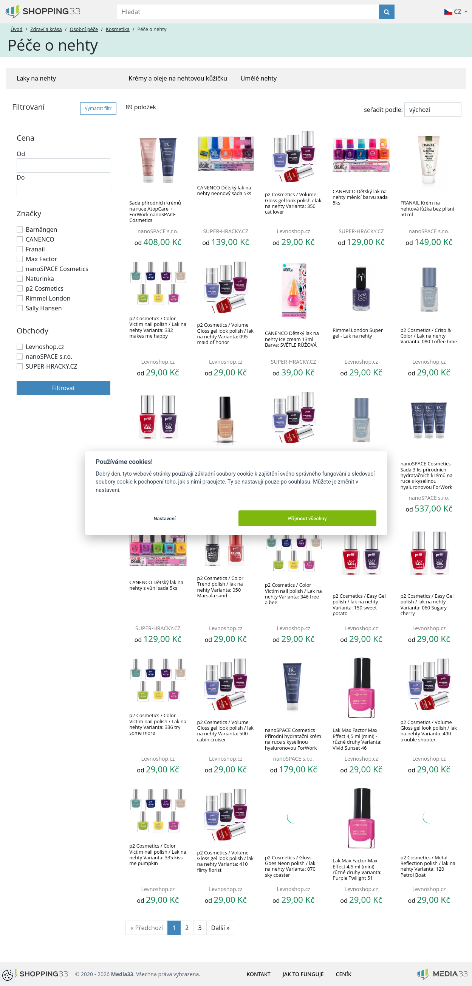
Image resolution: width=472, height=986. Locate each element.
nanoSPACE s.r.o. (49, 356)
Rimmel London (48, 298)
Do (21, 177)
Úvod (16, 29)
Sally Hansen (44, 308)
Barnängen (41, 229)
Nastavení (164, 518)
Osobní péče (84, 29)
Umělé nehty (259, 78)
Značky (29, 213)
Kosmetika (118, 29)
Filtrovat (63, 388)
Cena (25, 138)
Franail (35, 249)
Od (21, 154)
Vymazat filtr (98, 108)
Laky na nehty (36, 78)
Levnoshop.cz (45, 347)
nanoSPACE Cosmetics (57, 269)
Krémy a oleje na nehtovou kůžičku (177, 78)
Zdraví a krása (46, 29)
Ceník (343, 974)
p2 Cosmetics (44, 288)
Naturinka (40, 278)
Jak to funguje (303, 974)
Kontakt (259, 974)
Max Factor (41, 259)
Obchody (32, 331)
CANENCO (40, 239)
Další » (220, 928)
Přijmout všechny (307, 518)
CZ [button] (453, 12)
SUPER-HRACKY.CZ (51, 366)
